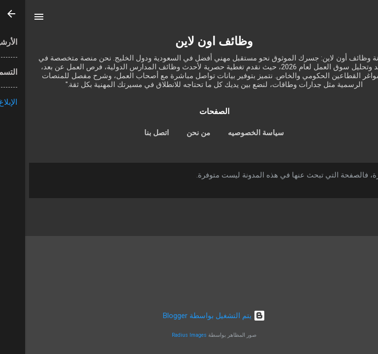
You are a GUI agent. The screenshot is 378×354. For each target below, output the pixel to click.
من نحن (173, 132)
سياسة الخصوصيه (231, 132)
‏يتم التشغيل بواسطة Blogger (189, 315)
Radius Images (164, 335)
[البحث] (364, 20)
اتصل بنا (131, 132)
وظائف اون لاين (189, 41)
